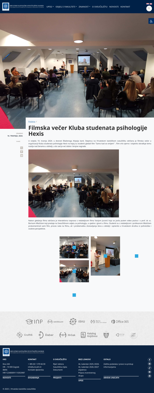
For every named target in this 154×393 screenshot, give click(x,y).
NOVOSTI (7, 377)
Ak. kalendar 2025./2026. (88, 364)
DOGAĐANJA (33, 377)
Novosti (114, 6)
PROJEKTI (57, 377)
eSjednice (82, 370)
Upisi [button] (49, 6)
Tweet (21, 148)
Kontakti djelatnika (36, 370)
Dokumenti (58, 370)
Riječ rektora (58, 364)
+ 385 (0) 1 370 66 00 (36, 364)
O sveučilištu (99, 6)
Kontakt (125, 6)
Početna (31, 121)
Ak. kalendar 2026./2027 (88, 367)
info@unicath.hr (35, 367)
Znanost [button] (84, 6)
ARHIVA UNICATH (111, 377)
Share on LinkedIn (21, 155)
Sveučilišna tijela (60, 367)
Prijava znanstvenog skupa (86, 374)
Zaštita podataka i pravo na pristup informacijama (118, 365)
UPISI (80, 380)
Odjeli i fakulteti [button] (65, 6)
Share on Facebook (21, 151)
